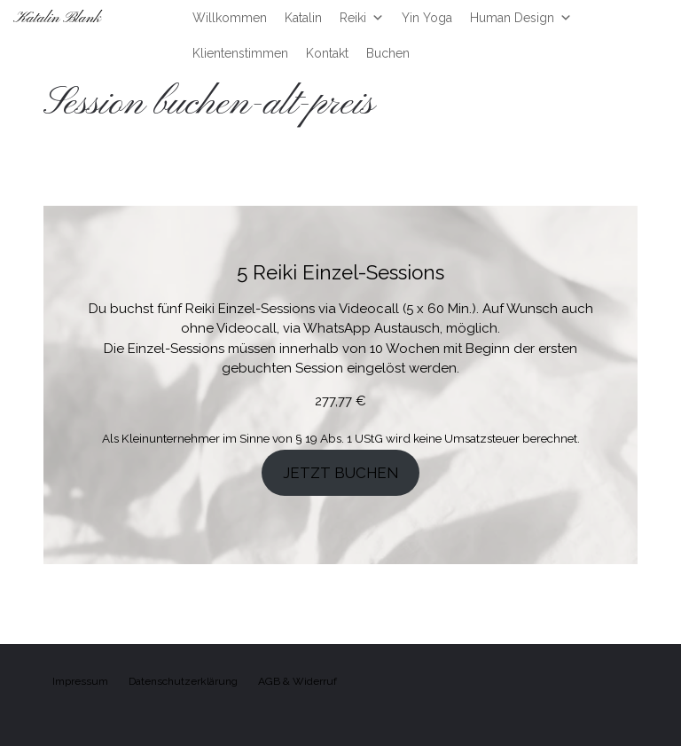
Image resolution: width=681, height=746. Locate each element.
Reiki (362, 18)
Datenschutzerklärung (183, 681)
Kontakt (327, 53)
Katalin (303, 18)
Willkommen (229, 18)
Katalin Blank (57, 18)
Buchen (388, 53)
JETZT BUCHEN (340, 473)
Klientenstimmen (240, 53)
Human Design (521, 18)
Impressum (80, 681)
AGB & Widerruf (297, 681)
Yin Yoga (427, 18)
